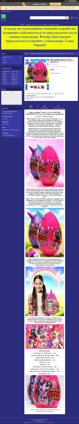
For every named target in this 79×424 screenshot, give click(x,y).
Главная (22, 24)
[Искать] (67, 17)
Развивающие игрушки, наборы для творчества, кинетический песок (47, 53)
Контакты (45, 24)
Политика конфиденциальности (48, 422)
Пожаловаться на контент (34, 422)
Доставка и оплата (54, 24)
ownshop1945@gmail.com (10, 111)
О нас (39, 24)
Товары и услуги (30, 24)
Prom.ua (46, 419)
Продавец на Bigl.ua (39, 421)
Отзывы (4, 62)
